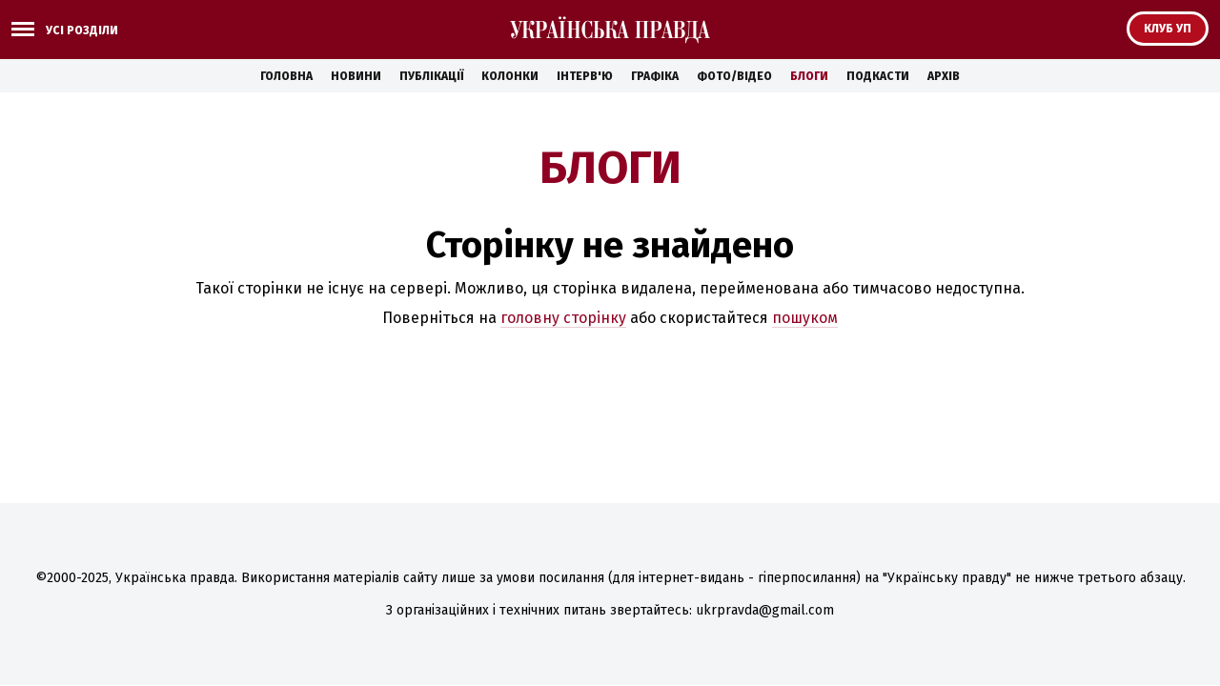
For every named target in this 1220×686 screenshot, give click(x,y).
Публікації (431, 76)
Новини (356, 76)
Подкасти (877, 76)
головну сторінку (563, 318)
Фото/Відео (734, 76)
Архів (943, 76)
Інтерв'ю (585, 76)
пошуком (805, 318)
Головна (286, 76)
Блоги (809, 76)
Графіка (655, 76)
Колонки (510, 76)
